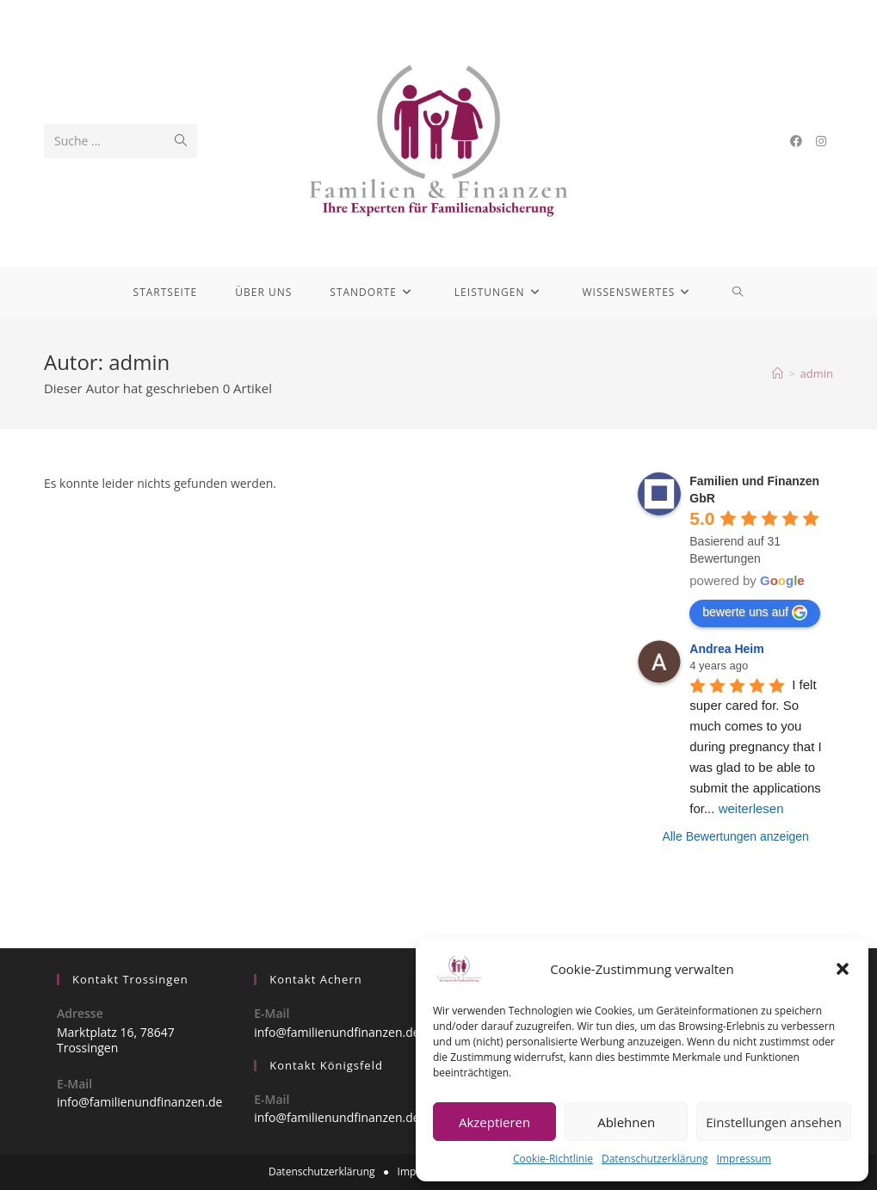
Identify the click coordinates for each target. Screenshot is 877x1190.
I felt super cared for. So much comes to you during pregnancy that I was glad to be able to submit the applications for (757, 746)
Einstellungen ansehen (774, 1122)
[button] (842, 968)
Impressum (744, 1158)
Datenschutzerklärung (655, 1158)
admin (816, 373)
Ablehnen (626, 1122)
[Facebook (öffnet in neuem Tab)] (796, 141)
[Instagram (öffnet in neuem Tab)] (821, 141)
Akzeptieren (494, 1122)
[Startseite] (777, 373)
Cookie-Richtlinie (553, 1158)
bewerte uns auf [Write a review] (754, 612)
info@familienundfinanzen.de (139, 1102)
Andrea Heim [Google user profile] (726, 649)
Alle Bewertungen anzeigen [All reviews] (735, 836)
